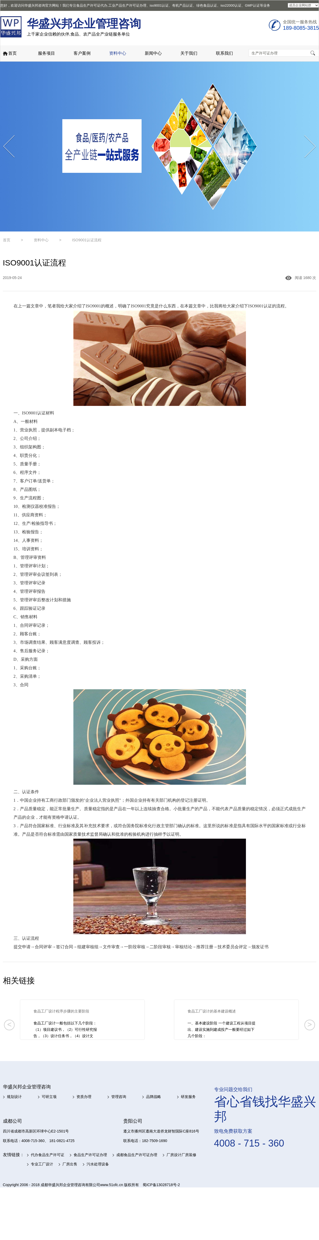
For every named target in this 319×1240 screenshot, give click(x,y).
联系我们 (224, 53)
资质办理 (83, 1097)
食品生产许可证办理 (90, 1155)
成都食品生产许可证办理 (136, 1155)
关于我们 (188, 53)
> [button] (309, 1024)
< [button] (9, 1024)
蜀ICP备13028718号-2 (161, 1185)
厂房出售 (69, 1164)
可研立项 (49, 1097)
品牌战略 (153, 1097)
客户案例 (82, 53)
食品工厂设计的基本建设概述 (212, 1011)
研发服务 (188, 1097)
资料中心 (117, 53)
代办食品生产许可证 (47, 1155)
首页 (9, 54)
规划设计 (14, 1097)
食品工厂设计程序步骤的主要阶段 (61, 1011)
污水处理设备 (98, 1164)
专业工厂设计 (42, 1164)
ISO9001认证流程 (86, 240)
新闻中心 (153, 53)
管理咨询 (118, 1097)
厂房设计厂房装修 (181, 1155)
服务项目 (46, 53)
